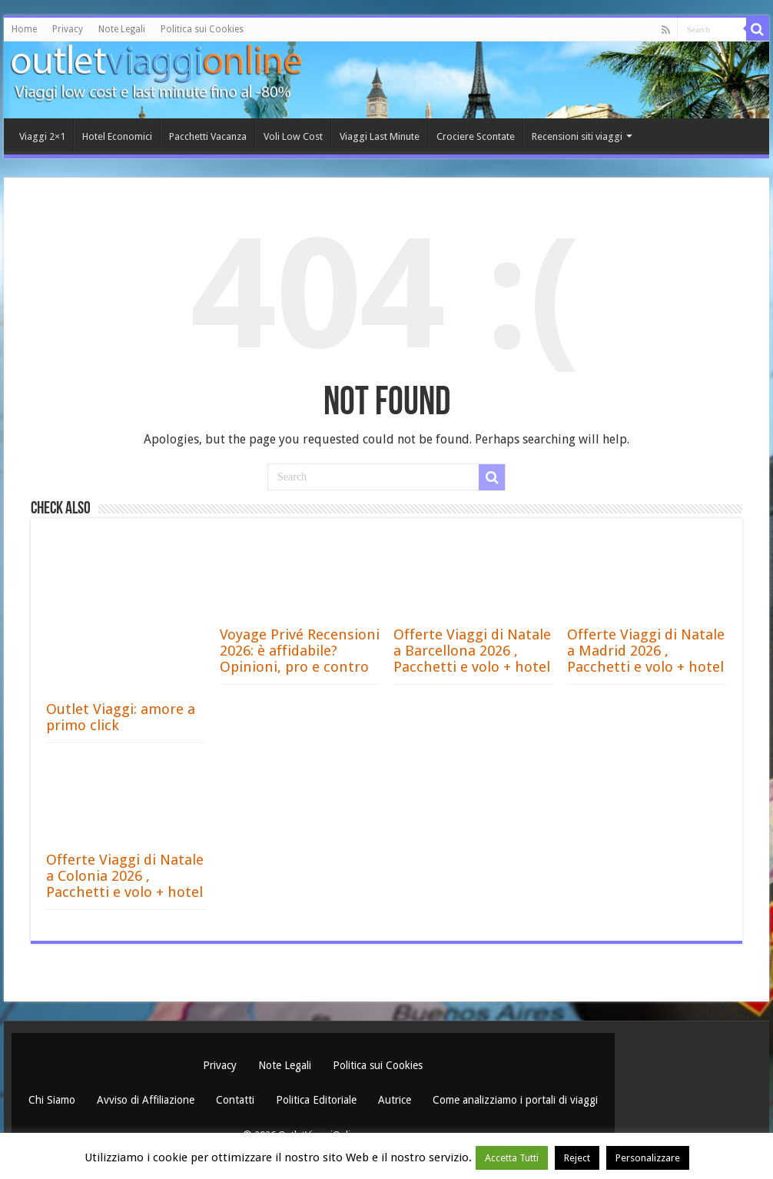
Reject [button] (577, 1158)
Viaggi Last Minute (380, 136)
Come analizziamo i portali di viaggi (515, 1100)
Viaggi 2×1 (42, 136)
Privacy (67, 29)
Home (24, 29)
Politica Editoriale (318, 1100)
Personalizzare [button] (647, 1158)
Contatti (236, 1100)
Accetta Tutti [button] (512, 1158)
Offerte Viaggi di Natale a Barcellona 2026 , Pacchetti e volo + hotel (472, 650)
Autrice (396, 1100)
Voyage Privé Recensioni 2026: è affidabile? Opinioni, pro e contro (300, 650)
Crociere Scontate (475, 136)
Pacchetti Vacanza (208, 136)
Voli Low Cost (293, 136)
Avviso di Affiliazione (147, 1100)
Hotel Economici (117, 136)
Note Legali (121, 29)
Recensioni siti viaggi (577, 136)
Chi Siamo (53, 1100)
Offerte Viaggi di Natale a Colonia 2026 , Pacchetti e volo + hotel (125, 876)
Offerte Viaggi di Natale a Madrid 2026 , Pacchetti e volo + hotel (646, 650)
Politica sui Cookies (202, 29)
